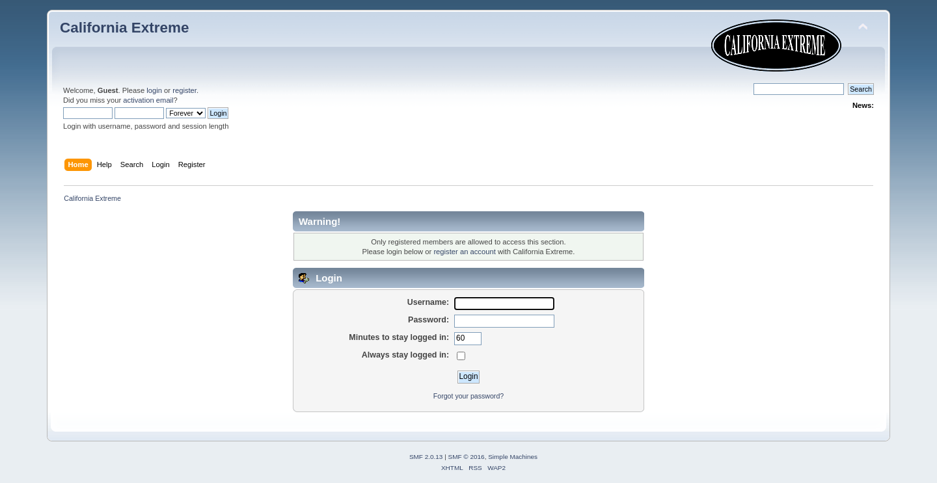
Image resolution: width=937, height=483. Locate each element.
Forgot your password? (468, 396)
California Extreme (124, 28)
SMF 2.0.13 (426, 456)
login (154, 90)
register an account (464, 251)
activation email (148, 100)
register (184, 90)
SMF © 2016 (466, 456)
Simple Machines (512, 456)
